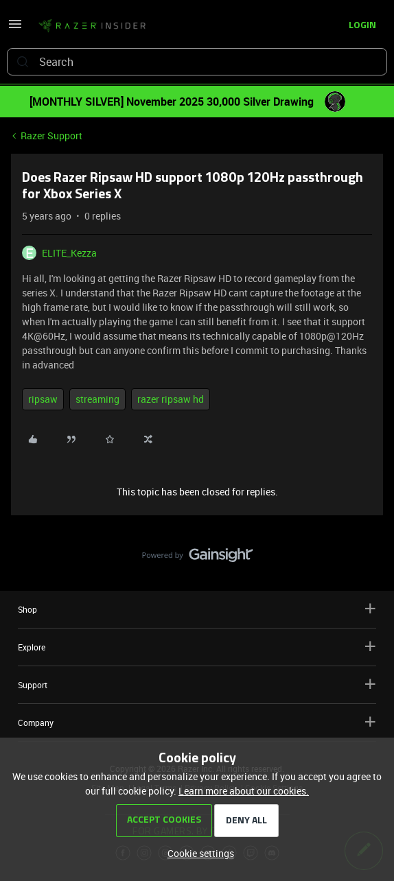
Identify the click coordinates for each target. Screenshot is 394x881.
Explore (197, 647)
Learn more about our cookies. (243, 790)
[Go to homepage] (92, 26)
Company (197, 722)
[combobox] (197, 61)
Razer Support (51, 135)
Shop (197, 609)
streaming (97, 399)
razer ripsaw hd (170, 399)
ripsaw (43, 399)
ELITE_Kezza (69, 252)
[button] (15, 28)
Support (197, 684)
